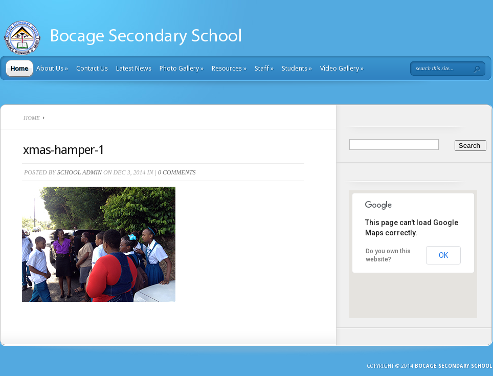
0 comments (177, 172)
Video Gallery (342, 68)
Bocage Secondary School (453, 366)
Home (19, 68)
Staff (264, 68)
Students (297, 68)
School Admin (79, 172)
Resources (229, 68)
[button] (413, 276)
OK (443, 255)
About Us (52, 68)
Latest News (133, 68)
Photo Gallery (182, 68)
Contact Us (92, 68)
